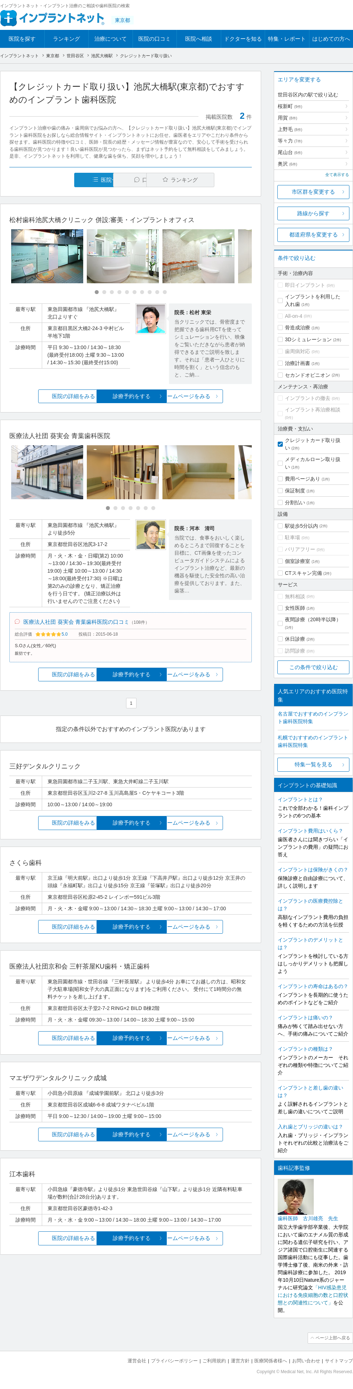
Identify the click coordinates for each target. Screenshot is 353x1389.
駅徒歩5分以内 (301, 526)
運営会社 (137, 1360)
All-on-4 (293, 316)
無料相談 (295, 596)
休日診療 (295, 639)
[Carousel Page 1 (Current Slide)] (97, 292)
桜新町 (290, 106)
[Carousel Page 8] (150, 292)
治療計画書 (297, 363)
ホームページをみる (211, 396)
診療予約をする (130, 396)
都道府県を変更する (313, 234)
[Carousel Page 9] (157, 292)
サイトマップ (339, 1360)
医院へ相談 (198, 39)
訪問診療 (295, 651)
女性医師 (295, 608)
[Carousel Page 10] (165, 292)
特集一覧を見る (313, 764)
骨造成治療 (297, 327)
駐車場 (292, 537)
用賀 (287, 118)
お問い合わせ (306, 1360)
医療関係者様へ (270, 1360)
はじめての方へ (331, 39)
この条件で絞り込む (313, 667)
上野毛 (290, 129)
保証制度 (295, 490)
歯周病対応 (297, 351)
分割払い (295, 502)
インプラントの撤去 (307, 398)
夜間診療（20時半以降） (313, 619)
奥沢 (287, 164)
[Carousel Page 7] (142, 292)
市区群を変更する (313, 192)
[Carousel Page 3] (112, 292)
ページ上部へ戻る (332, 1337)
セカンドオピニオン (307, 375)
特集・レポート (287, 39)
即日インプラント (305, 285)
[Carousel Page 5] (127, 292)
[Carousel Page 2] (104, 292)
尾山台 (290, 152)
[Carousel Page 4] (119, 292)
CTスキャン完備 (303, 573)
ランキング (66, 39)
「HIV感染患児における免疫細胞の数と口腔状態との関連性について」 (313, 1295)
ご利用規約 (214, 1360)
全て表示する (337, 174)
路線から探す (313, 213)
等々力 (290, 141)
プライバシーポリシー (174, 1360)
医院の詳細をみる (49, 396)
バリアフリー (300, 549)
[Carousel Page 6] (135, 292)
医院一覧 (59, 180)
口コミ (134, 180)
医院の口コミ (154, 39)
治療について (110, 39)
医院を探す (22, 39)
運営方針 (240, 1360)
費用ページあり (302, 479)
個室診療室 (297, 561)
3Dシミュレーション (308, 339)
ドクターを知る (243, 39)
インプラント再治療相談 (312, 409)
